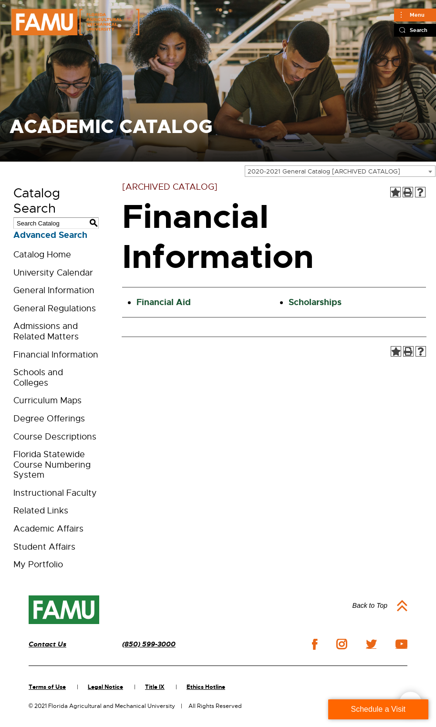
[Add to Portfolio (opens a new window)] (395, 192)
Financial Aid (163, 302)
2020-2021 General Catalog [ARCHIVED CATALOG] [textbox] (324, 171)
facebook (314, 644)
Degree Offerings (49, 418)
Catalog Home (42, 254)
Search (418, 30)
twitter (371, 644)
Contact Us (47, 644)
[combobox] (340, 171)
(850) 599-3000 (149, 644)
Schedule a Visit (378, 709)
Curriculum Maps (47, 400)
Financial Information (55, 354)
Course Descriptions (54, 436)
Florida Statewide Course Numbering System (52, 464)
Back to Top (370, 605)
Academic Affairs (48, 528)
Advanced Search (50, 235)
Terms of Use (47, 687)
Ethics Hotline (206, 687)
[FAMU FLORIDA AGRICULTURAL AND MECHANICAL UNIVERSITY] (75, 22)
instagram (341, 644)
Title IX (155, 687)
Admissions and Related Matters (46, 331)
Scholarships (315, 302)
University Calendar (53, 272)
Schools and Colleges (38, 377)
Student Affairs (44, 547)
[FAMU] (64, 609)
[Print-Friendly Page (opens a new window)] (408, 192)
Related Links (40, 510)
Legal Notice (105, 687)
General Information (53, 290)
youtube (401, 644)
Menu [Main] (417, 14)
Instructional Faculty (55, 493)
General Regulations (54, 308)
